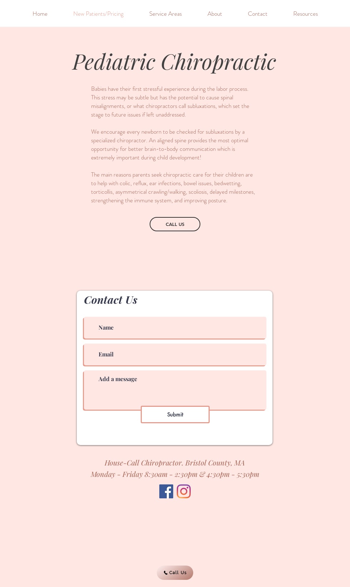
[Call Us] (175, 573)
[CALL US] (175, 224)
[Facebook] (166, 491)
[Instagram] (184, 491)
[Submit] (175, 414)
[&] (13, 15)
